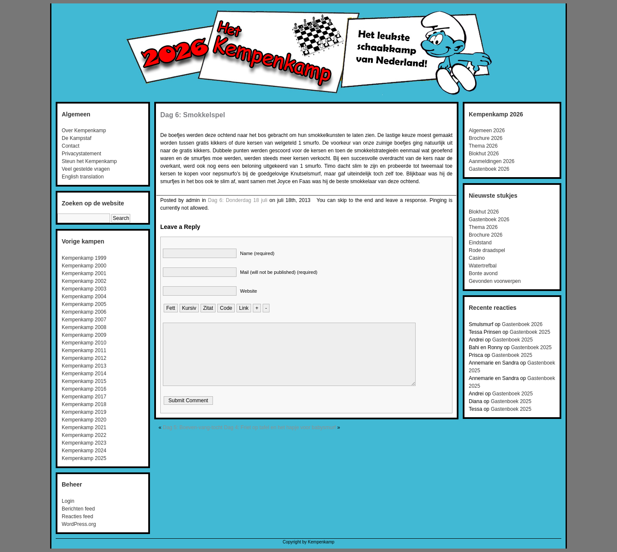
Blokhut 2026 (484, 154)
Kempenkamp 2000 (84, 266)
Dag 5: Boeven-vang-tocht (192, 427)
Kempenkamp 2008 (84, 327)
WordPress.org (79, 524)
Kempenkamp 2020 (84, 420)
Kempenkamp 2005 (84, 304)
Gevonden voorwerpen (495, 281)
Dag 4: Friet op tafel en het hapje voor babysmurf (280, 427)
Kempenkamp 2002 (84, 281)
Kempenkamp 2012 (84, 358)
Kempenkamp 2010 (84, 343)
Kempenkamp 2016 (84, 389)
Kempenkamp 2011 (84, 350)
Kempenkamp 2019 (84, 412)
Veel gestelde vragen (86, 169)
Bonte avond (483, 273)
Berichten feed (78, 509)
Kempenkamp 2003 (84, 289)
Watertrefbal (483, 266)
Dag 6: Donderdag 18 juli (237, 200)
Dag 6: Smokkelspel (192, 115)
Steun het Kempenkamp (89, 161)
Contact (70, 146)
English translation (83, 177)
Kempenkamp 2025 (84, 458)
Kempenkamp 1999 (84, 258)
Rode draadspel (487, 250)
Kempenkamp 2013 (84, 366)
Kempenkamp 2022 (84, 435)
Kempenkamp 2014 (84, 374)
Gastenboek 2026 (489, 169)
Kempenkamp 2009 (84, 335)
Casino (477, 258)
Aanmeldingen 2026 (492, 161)
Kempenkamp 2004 (84, 297)
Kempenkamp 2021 (84, 427)
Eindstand (480, 243)
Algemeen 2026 (487, 131)
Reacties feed (77, 516)
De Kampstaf (76, 138)
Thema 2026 (483, 146)
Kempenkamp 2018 (84, 404)
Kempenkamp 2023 (84, 443)
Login (68, 501)
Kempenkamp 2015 (84, 381)
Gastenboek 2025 (529, 332)
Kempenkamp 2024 (84, 451)
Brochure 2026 (486, 138)
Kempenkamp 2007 (84, 320)
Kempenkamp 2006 (84, 312)
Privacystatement (81, 154)
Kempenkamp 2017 (84, 397)
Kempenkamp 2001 (84, 273)
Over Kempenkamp (84, 131)
